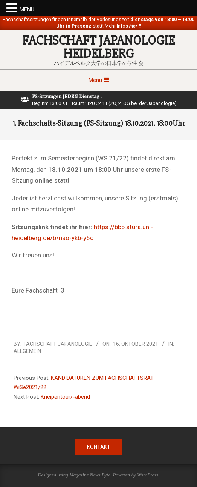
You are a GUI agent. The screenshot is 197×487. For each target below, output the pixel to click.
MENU (27, 9)
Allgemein (27, 351)
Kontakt (98, 447)
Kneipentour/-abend (65, 396)
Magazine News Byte (89, 475)
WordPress (147, 475)
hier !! (134, 26)
